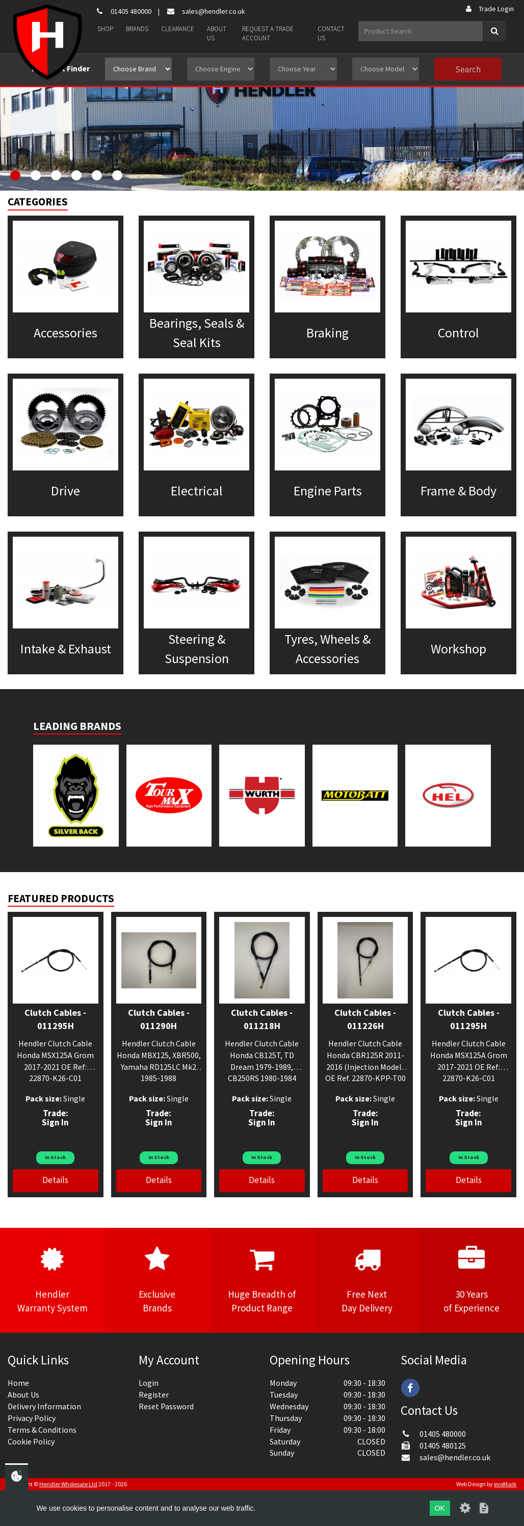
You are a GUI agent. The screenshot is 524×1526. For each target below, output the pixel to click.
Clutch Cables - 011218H (262, 1019)
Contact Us (331, 33)
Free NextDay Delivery (367, 1280)
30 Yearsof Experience (471, 1280)
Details (55, 1180)
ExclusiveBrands (157, 1280)
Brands (137, 28)
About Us (216, 33)
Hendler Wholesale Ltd (68, 1484)
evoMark (505, 1484)
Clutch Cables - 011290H (159, 1019)
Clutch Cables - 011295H (55, 1019)
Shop (105, 28)
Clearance (177, 28)
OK (440, 1508)
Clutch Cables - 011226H (365, 1019)
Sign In (55, 1122)
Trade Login (489, 8)
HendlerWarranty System (52, 1280)
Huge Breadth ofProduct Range (262, 1280)
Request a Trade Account (268, 33)
